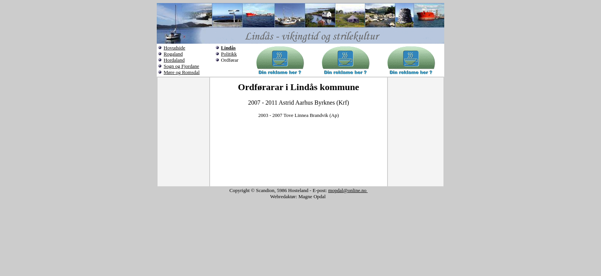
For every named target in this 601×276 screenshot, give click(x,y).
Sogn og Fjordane (181, 66)
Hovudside (174, 48)
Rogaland (173, 54)
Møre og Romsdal (182, 72)
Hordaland (174, 60)
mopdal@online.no (348, 190)
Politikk (229, 54)
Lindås (228, 48)
